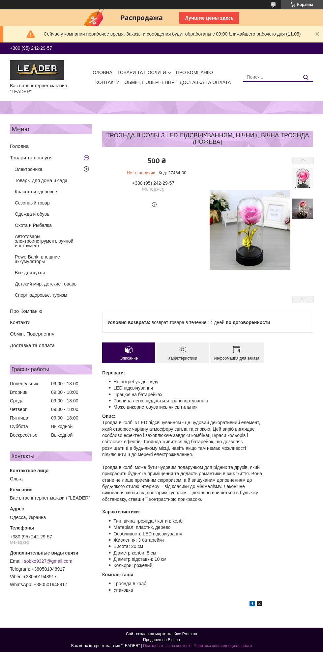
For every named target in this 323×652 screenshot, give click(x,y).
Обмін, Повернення (150, 82)
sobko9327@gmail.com (48, 561)
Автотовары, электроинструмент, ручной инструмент (44, 241)
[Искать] (305, 77)
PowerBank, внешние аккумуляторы (37, 259)
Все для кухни (30, 272)
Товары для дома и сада (41, 180)
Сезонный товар (32, 202)
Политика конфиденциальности (222, 645)
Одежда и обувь (32, 214)
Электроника (29, 169)
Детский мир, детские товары (46, 283)
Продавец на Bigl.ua (161, 640)
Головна (101, 72)
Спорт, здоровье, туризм (41, 295)
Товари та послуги (141, 72)
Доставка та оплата (205, 82)
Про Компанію (194, 72)
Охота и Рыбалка (33, 225)
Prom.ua (189, 634)
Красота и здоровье (36, 191)
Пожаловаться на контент (166, 645)
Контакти (108, 82)
